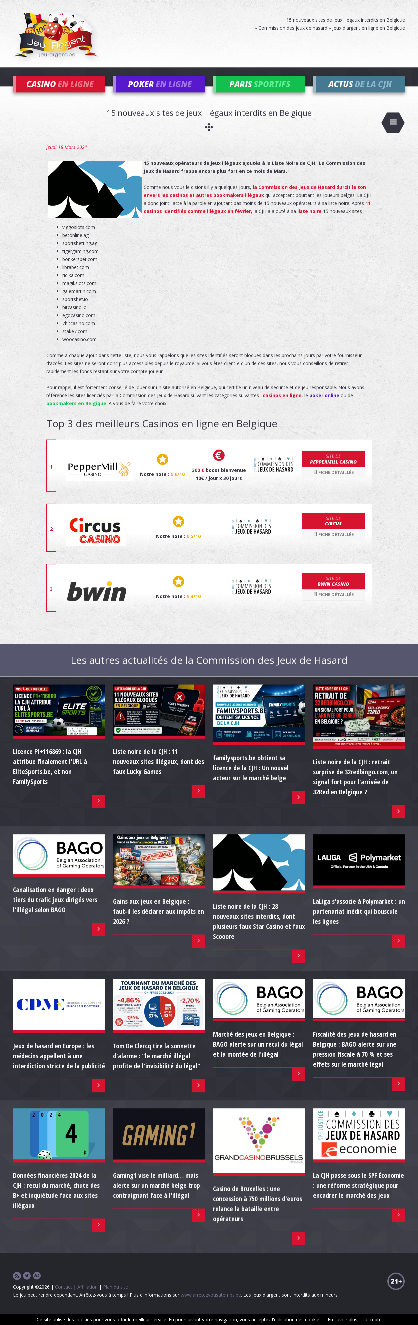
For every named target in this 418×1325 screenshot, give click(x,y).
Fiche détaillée (333, 482)
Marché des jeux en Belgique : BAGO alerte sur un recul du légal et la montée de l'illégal (258, 1054)
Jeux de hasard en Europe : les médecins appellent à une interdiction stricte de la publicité (59, 1065)
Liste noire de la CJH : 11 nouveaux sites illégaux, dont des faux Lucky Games (158, 771)
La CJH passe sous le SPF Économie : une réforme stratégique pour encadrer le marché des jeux (358, 1195)
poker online (324, 405)
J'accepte (372, 1319)
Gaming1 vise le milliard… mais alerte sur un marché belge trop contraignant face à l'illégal (156, 1195)
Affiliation (87, 1297)
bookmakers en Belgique (76, 413)
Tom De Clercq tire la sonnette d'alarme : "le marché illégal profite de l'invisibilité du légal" (156, 1065)
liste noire (309, 221)
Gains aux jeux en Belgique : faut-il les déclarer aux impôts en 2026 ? (158, 921)
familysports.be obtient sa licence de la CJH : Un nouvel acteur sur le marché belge (251, 777)
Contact (63, 1297)
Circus (333, 531)
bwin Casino (333, 591)
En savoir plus (342, 1319)
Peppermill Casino (333, 469)
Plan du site (115, 1297)
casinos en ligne (282, 405)
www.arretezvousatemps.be (211, 1305)
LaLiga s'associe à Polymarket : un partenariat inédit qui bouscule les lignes (359, 921)
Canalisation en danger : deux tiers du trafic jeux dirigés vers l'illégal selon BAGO (55, 909)
